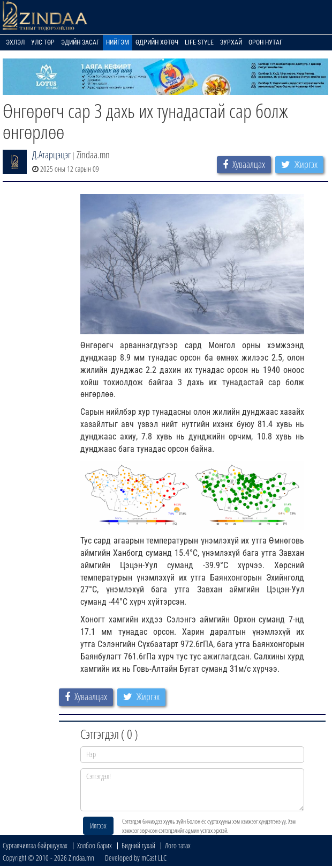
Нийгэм (117, 42)
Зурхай (231, 42)
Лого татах (178, 845)
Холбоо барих (94, 845)
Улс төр (43, 42)
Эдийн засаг (80, 42)
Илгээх (98, 825)
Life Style (199, 42)
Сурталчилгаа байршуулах (35, 845)
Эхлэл (15, 42)
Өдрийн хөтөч (156, 42)
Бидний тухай (138, 845)
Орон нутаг (265, 42)
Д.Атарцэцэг (51, 154)
